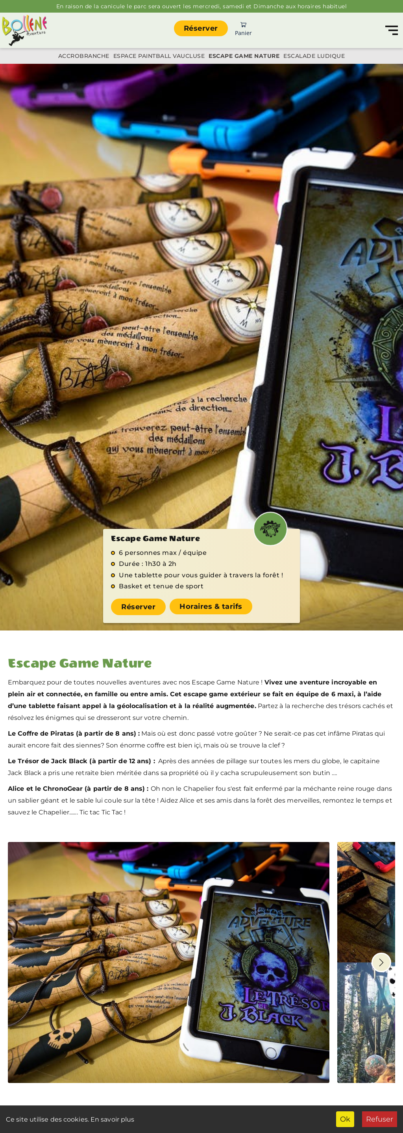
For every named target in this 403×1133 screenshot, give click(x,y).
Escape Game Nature (244, 55)
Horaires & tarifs (210, 606)
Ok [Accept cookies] (345, 1119)
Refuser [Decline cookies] (379, 1119)
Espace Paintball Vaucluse (159, 55)
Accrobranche (83, 55)
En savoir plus (112, 1119)
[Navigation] (391, 30)
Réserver (201, 28)
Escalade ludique (314, 55)
